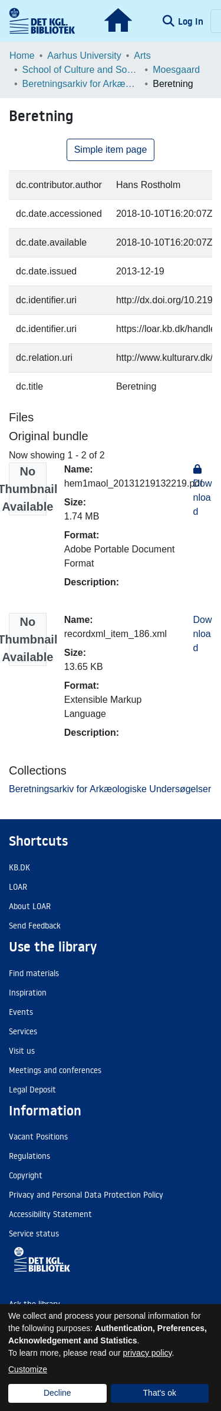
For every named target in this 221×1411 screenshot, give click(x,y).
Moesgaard (176, 70)
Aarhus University (84, 56)
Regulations (29, 1156)
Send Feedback (35, 925)
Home (22, 56)
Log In (192, 21)
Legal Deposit (32, 1089)
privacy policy (147, 1353)
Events (21, 1012)
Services (23, 1031)
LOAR (18, 887)
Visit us (22, 1050)
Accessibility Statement (50, 1214)
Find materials (34, 973)
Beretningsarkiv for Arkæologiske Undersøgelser (81, 84)
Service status (34, 1233)
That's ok (159, 1392)
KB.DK (19, 867)
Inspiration (28, 992)
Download (202, 634)
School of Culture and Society (81, 70)
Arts (142, 56)
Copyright (25, 1175)
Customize (27, 1369)
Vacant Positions (38, 1136)
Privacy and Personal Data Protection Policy (86, 1194)
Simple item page (110, 150)
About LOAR (30, 906)
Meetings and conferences (55, 1070)
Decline (57, 1392)
